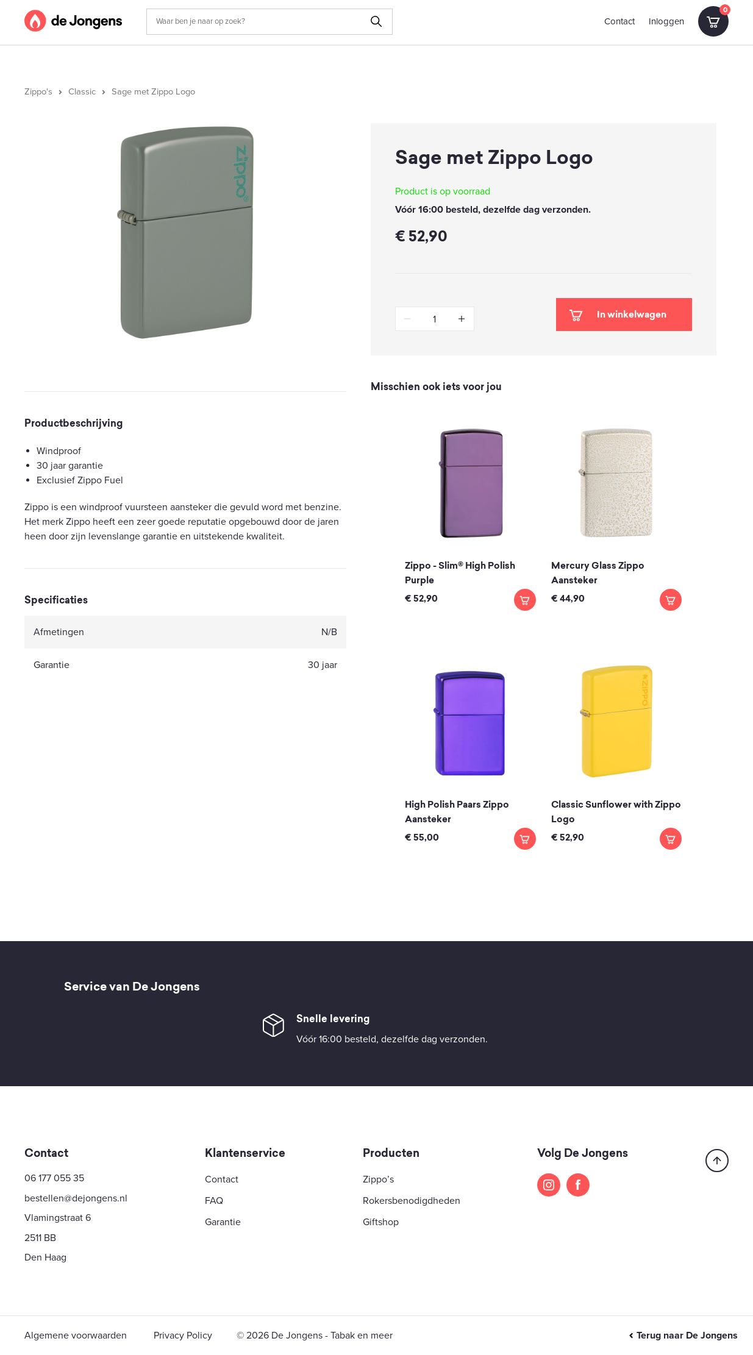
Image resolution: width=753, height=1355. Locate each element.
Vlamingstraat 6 (57, 1218)
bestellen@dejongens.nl (75, 1198)
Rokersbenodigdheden (411, 1201)
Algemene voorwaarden (75, 1335)
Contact (619, 21)
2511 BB (40, 1238)
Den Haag (45, 1257)
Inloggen (666, 21)
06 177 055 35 (54, 1178)
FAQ (214, 1201)
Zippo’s (378, 1179)
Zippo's (38, 92)
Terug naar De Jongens (683, 1335)
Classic (82, 92)
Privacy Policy (183, 1335)
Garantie (223, 1222)
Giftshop (381, 1222)
